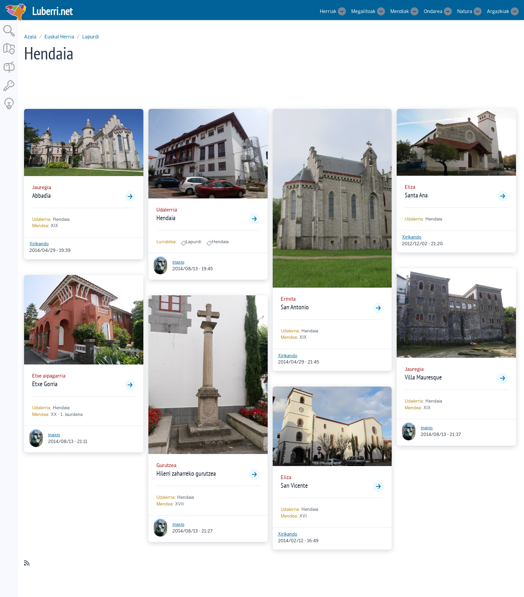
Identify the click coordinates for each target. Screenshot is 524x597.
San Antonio (295, 307)
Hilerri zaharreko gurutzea (186, 473)
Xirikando (39, 244)
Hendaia (165, 217)
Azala (30, 37)
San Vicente (294, 485)
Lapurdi (90, 37)
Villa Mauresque (423, 377)
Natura (464, 11)
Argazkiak (498, 11)
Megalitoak (363, 11)
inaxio (54, 435)
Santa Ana (416, 195)
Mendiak (399, 11)
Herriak (328, 11)
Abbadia (41, 195)
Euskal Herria (59, 37)
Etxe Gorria (44, 384)
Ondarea (433, 11)
